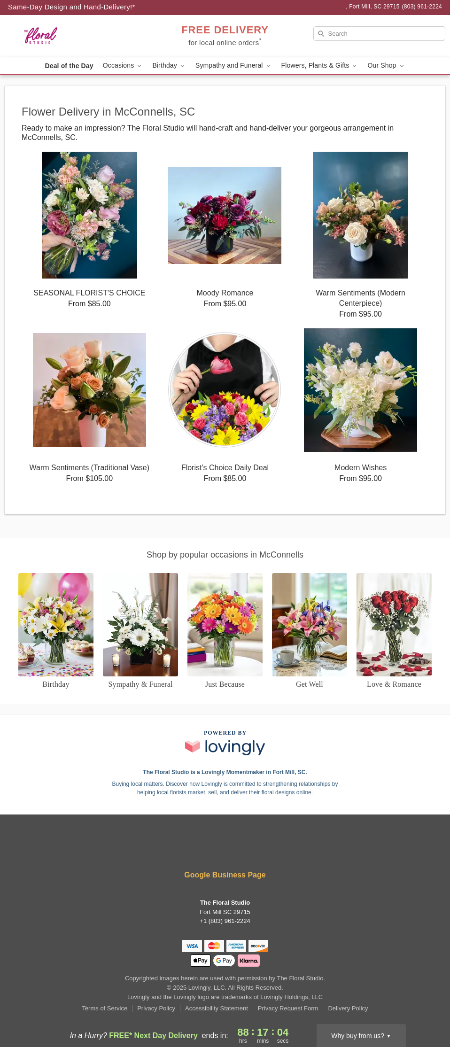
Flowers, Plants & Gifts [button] (319, 66)
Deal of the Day (69, 66)
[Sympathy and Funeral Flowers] (140, 631)
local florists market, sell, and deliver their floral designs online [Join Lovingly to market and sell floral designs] (234, 792)
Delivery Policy (348, 1008)
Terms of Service (104, 1008)
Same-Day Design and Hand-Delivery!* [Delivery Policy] (71, 7)
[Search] (379, 33)
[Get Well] (309, 631)
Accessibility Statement (216, 1008)
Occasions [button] (123, 66)
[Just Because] (225, 631)
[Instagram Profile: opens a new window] (226, 849)
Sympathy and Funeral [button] (233, 66)
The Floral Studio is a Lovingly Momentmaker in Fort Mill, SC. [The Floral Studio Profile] (225, 772)
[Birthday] (55, 631)
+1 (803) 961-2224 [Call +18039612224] (225, 920)
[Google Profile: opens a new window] (253, 849)
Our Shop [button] (386, 66)
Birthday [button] (169, 66)
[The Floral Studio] (75, 36)
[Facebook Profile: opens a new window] (197, 849)
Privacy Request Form (288, 1008)
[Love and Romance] (394, 631)
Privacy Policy (156, 1008)
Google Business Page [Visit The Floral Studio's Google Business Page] (224, 875)
